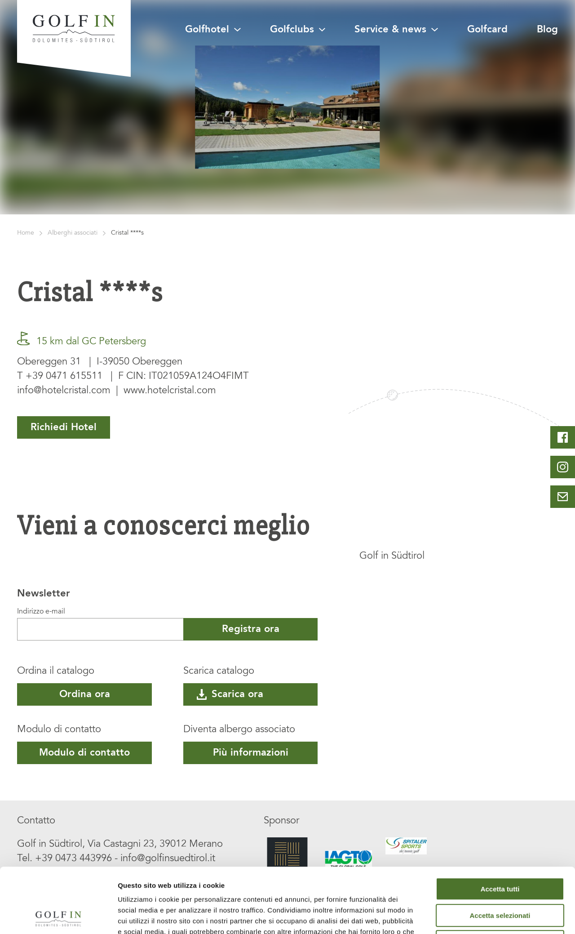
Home (25, 233)
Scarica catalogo (218, 671)
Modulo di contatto (59, 730)
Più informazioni (250, 753)
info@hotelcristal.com (64, 391)
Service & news (396, 30)
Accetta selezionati (499, 850)
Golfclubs (297, 30)
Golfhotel (212, 30)
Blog (547, 30)
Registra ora (250, 629)
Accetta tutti (500, 824)
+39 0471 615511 (64, 377)
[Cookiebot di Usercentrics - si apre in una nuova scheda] (58, 916)
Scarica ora (230, 694)
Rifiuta (500, 877)
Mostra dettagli (472, 916)
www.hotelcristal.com (170, 391)
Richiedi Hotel (64, 427)
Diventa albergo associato (239, 730)
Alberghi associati (72, 233)
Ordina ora (84, 694)
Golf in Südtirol (392, 556)
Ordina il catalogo (55, 671)
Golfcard (487, 30)
